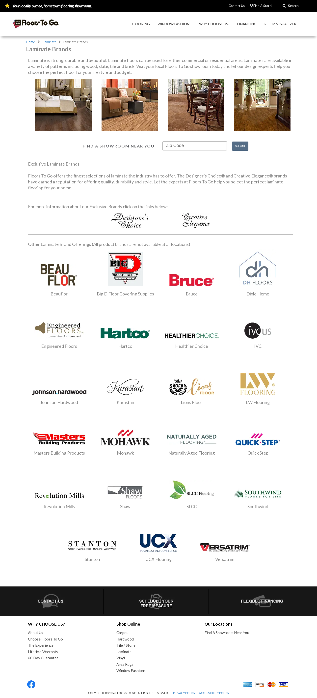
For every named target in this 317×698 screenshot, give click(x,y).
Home (30, 42)
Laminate (49, 42)
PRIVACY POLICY (184, 693)
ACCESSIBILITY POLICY (214, 693)
